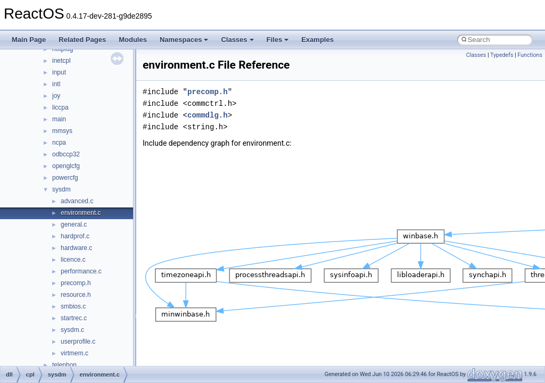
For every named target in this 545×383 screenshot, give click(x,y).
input (59, 72)
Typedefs (502, 55)
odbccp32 (66, 154)
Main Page (29, 40)
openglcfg (66, 166)
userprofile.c (78, 341)
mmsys (62, 131)
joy (56, 95)
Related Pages (82, 40)
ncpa (59, 142)
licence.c (73, 259)
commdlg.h (207, 115)
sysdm (61, 189)
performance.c (81, 271)
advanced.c (77, 201)
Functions (529, 55)
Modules (133, 40)
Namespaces (184, 40)
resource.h (76, 294)
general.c (74, 224)
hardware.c (76, 248)
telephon (64, 365)
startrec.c (74, 318)
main (59, 119)
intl (56, 84)
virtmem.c (74, 353)
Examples (317, 40)
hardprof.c (75, 236)
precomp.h (76, 283)
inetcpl (61, 60)
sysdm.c (72, 330)
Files (278, 40)
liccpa (60, 107)
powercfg (65, 177)
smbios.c (73, 306)
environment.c (81, 213)
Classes (237, 40)
